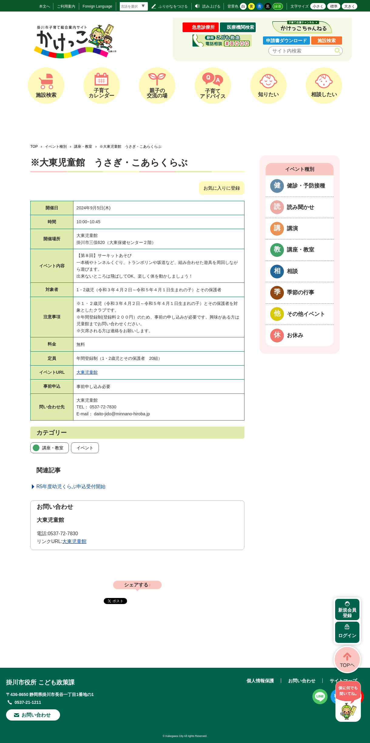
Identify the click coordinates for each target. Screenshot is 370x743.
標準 (334, 6)
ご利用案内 (66, 6)
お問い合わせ (36, 715)
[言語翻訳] (134, 6)
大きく (349, 6)
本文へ (44, 6)
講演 (292, 228)
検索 (338, 51)
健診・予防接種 (306, 186)
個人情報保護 (260, 680)
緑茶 (277, 6)
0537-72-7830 (63, 533)
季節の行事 (300, 292)
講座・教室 (83, 146)
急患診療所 (203, 27)
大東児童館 (87, 372)
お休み (295, 335)
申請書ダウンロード (286, 40)
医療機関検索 (240, 27)
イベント (84, 447)
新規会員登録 (347, 612)
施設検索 (327, 40)
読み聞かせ (300, 207)
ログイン (347, 635)
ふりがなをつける (173, 6)
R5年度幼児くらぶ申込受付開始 (71, 486)
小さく (318, 6)
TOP (34, 146)
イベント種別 (56, 146)
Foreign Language (97, 6)
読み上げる (211, 6)
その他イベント (306, 314)
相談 (292, 271)
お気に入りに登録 (222, 188)
